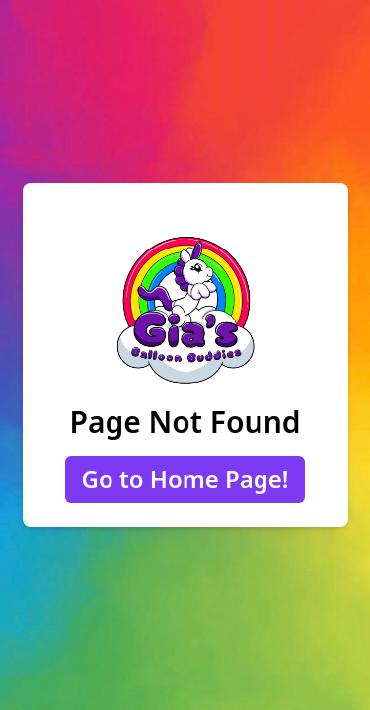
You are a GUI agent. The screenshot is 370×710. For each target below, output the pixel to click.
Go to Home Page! (184, 478)
